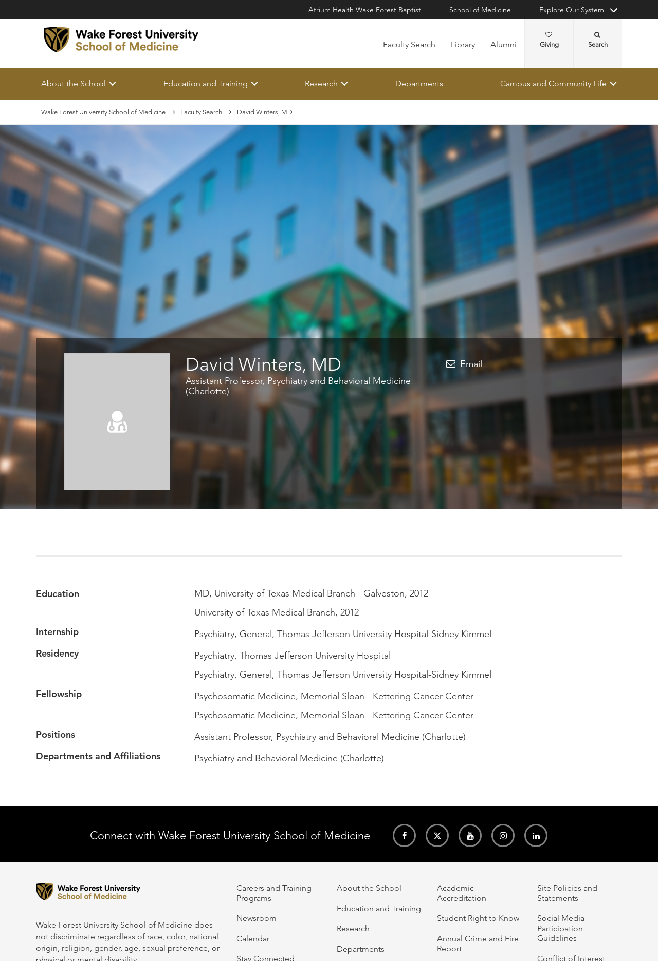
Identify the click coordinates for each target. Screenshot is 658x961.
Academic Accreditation (461, 892)
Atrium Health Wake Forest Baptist (364, 9)
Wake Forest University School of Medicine (103, 112)
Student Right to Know (478, 918)
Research (321, 83)
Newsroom (256, 918)
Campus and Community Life (553, 83)
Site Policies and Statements (567, 892)
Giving (549, 40)
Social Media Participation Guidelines (560, 928)
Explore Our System (571, 9)
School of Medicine (480, 9)
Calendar (252, 939)
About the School (73, 83)
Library (463, 44)
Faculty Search (409, 44)
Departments (419, 83)
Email (471, 364)
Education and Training (205, 83)
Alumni (503, 44)
